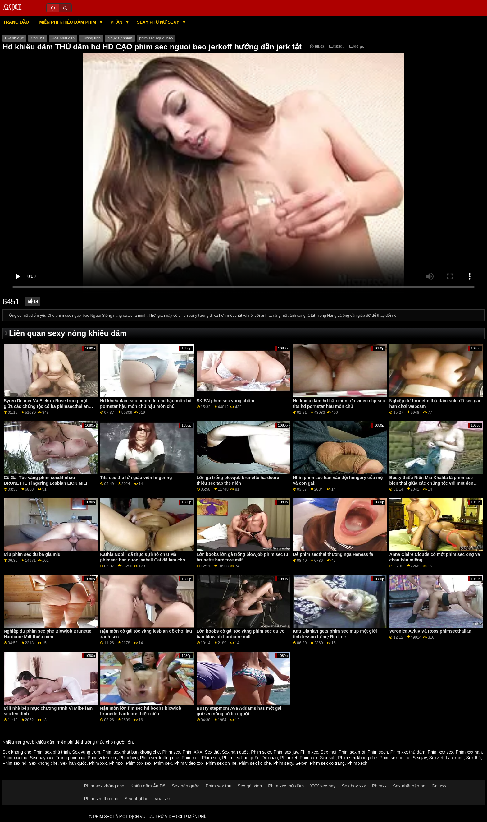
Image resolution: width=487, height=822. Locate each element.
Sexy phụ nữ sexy (158, 22)
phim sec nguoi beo (156, 38)
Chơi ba (37, 38)
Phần (117, 22)
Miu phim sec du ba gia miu (32, 554)
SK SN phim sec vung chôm (225, 400)
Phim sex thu (218, 785)
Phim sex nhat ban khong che (131, 752)
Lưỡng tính (91, 38)
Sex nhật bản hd (409, 785)
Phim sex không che (159, 757)
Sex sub (328, 757)
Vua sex (163, 798)
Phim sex (171, 752)
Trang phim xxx (70, 757)
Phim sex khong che (357, 757)
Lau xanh (455, 757)
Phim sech (377, 752)
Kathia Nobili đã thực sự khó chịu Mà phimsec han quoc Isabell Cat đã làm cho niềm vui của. (142, 560)
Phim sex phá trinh (52, 752)
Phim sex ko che (255, 763)
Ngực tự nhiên (119, 38)
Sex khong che (16, 752)
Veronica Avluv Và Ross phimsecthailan (430, 631)
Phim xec (309, 752)
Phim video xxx (102, 757)
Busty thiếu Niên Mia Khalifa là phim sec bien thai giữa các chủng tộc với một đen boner (431, 483)
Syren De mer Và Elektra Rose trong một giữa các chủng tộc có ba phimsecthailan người (46, 406)
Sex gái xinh (250, 785)
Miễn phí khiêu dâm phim (68, 22)
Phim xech (357, 763)
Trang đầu (16, 22)
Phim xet (288, 757)
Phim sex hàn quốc (240, 757)
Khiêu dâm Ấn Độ (148, 785)
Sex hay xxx (41, 757)
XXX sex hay (322, 785)
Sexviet (436, 757)
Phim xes (191, 757)
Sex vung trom (86, 752)
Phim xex (309, 757)
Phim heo (128, 757)
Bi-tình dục (14, 38)
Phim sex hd (14, 763)
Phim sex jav (286, 752)
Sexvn (301, 763)
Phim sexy (283, 763)
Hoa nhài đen (63, 38)
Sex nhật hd (136, 798)
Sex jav (420, 757)
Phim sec (211, 757)
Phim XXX (193, 752)
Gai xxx (439, 785)
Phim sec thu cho (101, 798)
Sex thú (212, 752)
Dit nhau (270, 757)
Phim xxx (98, 763)
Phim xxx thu (14, 757)
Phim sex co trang (327, 763)
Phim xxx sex (440, 752)
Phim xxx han (469, 752)
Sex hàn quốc (235, 752)
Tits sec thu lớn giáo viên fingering (136, 477)
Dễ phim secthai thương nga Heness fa (333, 554)
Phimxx (116, 763)
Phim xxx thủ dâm (407, 752)
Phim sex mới (352, 752)
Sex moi (328, 752)
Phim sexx (261, 752)
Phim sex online (395, 757)
